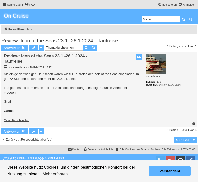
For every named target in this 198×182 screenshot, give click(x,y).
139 (159, 81)
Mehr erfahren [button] (55, 174)
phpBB (20, 157)
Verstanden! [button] (170, 171)
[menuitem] (30, 5)
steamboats (153, 76)
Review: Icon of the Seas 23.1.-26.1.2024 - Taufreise (59, 40)
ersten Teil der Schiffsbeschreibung (59, 88)
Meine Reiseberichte (16, 120)
